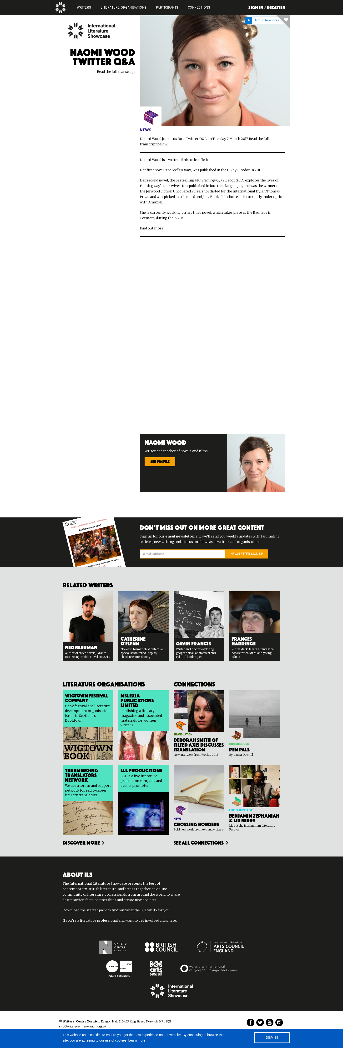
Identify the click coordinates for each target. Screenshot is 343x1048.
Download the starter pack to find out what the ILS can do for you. (116, 910)
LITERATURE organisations (123, 7)
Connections (199, 7)
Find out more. (152, 228)
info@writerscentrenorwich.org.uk (82, 1026)
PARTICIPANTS (167, 7)
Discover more (81, 842)
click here (168, 920)
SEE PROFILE (160, 461)
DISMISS (272, 1037)
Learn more (137, 1040)
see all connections (199, 842)
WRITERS (84, 7)
